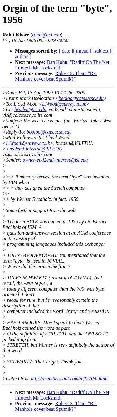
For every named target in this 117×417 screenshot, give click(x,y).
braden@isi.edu (30, 109)
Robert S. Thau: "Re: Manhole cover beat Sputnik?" (56, 76)
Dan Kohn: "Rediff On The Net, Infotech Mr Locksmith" (62, 64)
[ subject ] (101, 51)
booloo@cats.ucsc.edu (81, 98)
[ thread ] (82, 51)
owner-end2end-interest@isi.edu (55, 160)
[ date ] (66, 51)
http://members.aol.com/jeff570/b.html (69, 378)
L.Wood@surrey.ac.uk (64, 104)
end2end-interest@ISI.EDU (34, 148)
